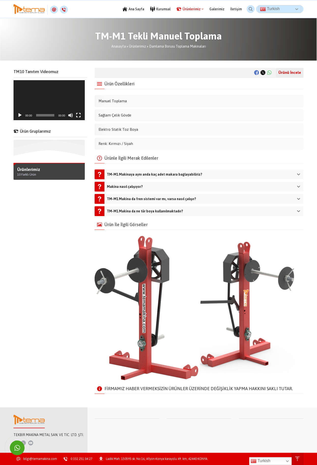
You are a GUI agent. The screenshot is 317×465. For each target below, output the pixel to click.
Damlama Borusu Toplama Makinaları (177, 46)
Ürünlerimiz (137, 46)
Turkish (270, 9)
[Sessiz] (70, 115)
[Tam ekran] (78, 115)
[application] (49, 100)
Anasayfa (118, 46)
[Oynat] (19, 115)
